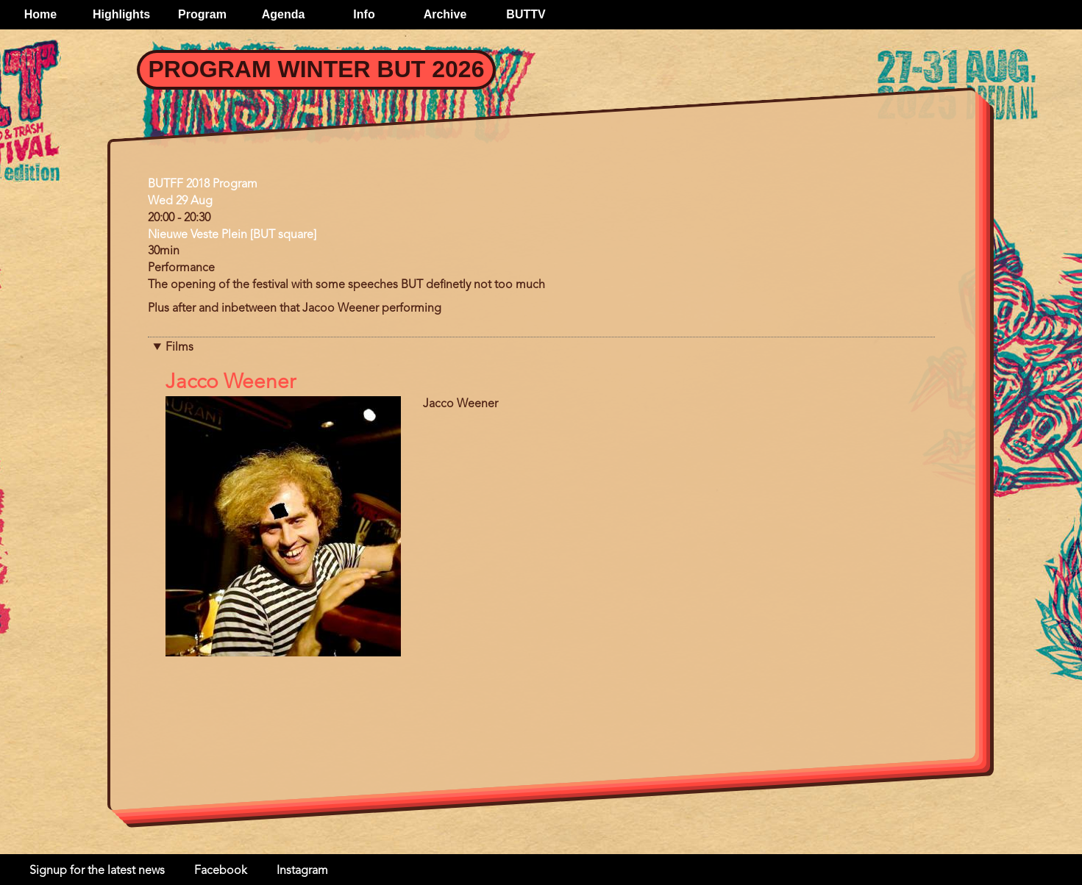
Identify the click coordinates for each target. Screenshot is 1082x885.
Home (40, 14)
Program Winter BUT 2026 (317, 69)
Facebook (220, 871)
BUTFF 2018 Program (202, 184)
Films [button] (179, 348)
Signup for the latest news (97, 871)
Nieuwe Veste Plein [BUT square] (232, 235)
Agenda (283, 14)
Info (363, 14)
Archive (445, 14)
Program (202, 14)
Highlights (121, 14)
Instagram (302, 871)
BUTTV (525, 14)
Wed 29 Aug (180, 201)
